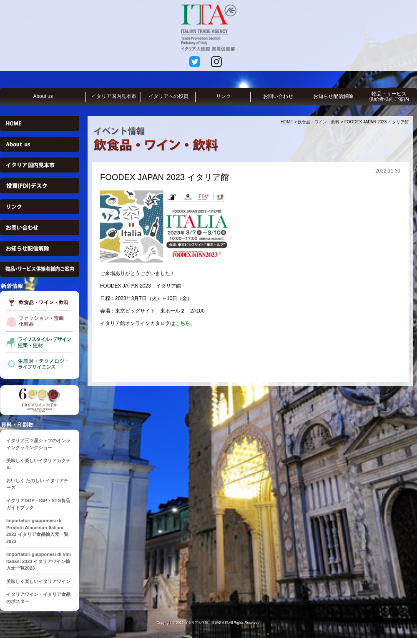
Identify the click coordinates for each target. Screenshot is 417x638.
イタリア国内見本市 (113, 96)
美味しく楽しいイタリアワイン (38, 581)
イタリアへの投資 (168, 96)
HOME (287, 122)
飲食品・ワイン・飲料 (318, 122)
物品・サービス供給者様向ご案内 (389, 96)
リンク (223, 96)
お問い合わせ (278, 96)
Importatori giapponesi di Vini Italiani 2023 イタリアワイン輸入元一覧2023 (38, 561)
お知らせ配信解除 (333, 96)
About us (43, 96)
